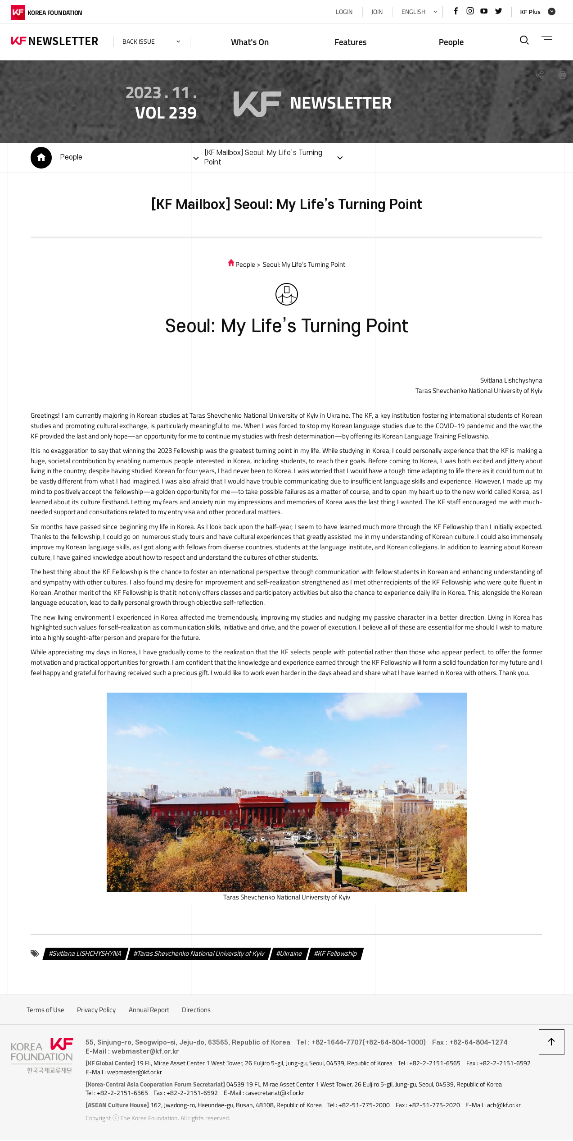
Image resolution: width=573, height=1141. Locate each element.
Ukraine (290, 954)
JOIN (376, 12)
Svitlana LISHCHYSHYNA (87, 954)
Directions (196, 1011)
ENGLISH (413, 12)
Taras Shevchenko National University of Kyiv (200, 954)
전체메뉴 (546, 39)
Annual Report (149, 1011)
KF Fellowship (337, 954)
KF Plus (530, 12)
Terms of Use (45, 1011)
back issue (139, 41)
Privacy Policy (96, 1011)
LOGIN (343, 12)
